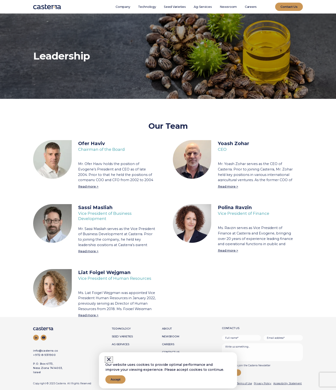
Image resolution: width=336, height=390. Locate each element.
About (167, 328)
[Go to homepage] (51, 328)
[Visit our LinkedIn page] (36, 337)
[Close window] (108, 359)
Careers (251, 7)
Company (123, 7)
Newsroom (228, 7)
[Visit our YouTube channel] (43, 337)
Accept (115, 379)
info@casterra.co (45, 350)
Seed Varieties (175, 7)
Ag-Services (203, 7)
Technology (147, 7)
